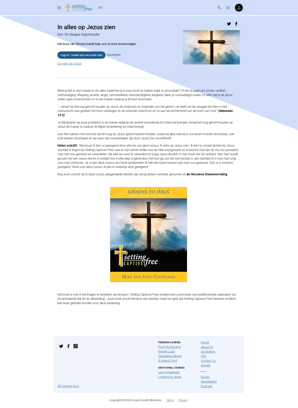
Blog (76, 386)
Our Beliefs (208, 351)
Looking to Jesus (169, 377)
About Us (207, 347)
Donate (206, 365)
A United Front (167, 360)
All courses (65, 386)
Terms (170, 400)
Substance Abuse (170, 356)
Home (205, 342)
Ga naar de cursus (69, 63)
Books (205, 377)
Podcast (206, 386)
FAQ (203, 356)
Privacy (183, 400)
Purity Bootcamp (169, 347)
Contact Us (208, 361)
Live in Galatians (169, 372)
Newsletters (209, 381)
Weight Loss (166, 351)
